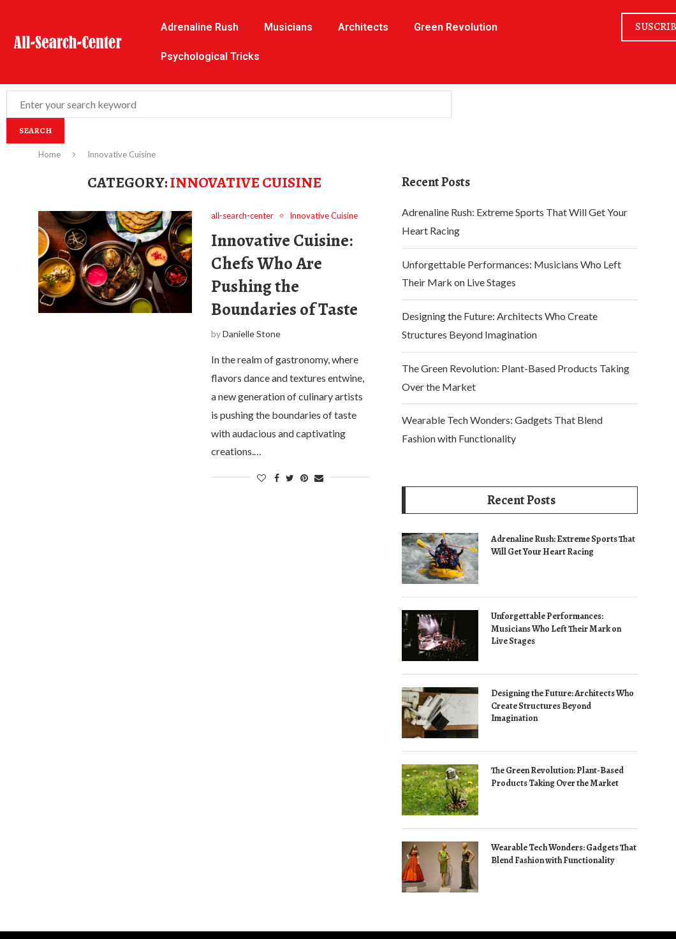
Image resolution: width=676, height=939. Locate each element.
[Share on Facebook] (276, 477)
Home (49, 154)
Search (35, 130)
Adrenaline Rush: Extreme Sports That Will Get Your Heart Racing (563, 545)
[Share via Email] (318, 477)
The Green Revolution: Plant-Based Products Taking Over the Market (557, 776)
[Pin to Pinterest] (304, 477)
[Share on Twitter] (290, 477)
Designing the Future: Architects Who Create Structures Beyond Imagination (562, 705)
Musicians (288, 27)
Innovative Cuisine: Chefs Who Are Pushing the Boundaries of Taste (284, 275)
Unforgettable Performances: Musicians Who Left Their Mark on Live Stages (556, 628)
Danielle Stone (252, 333)
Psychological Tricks (210, 56)
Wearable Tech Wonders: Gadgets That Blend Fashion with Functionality (563, 853)
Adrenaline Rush (200, 27)
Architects (363, 27)
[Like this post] (261, 477)
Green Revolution (455, 27)
